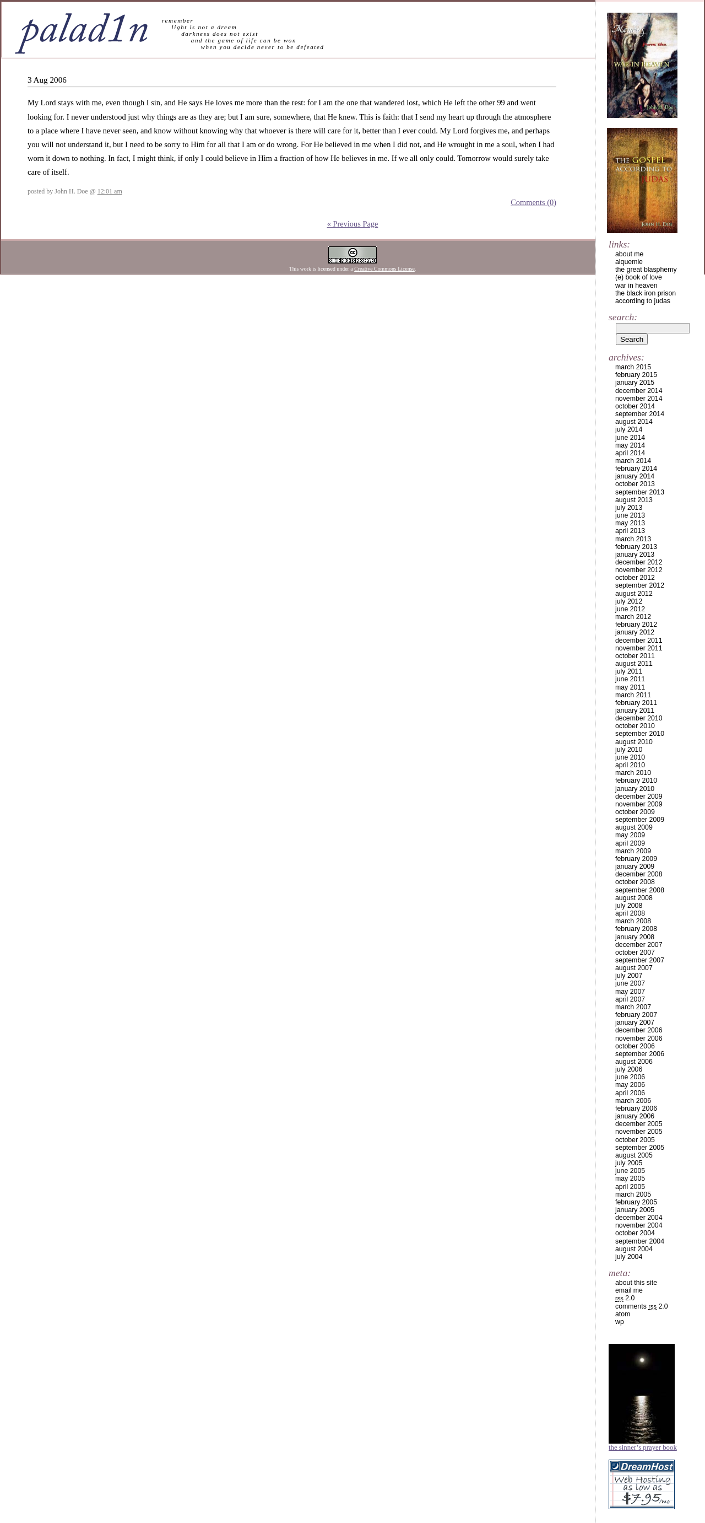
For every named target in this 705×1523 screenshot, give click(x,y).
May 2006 (630, 1085)
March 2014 (633, 461)
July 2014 (628, 429)
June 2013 (630, 515)
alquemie (629, 262)
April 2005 (630, 1187)
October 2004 (635, 1233)
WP (619, 1322)
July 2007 (628, 976)
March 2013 (633, 539)
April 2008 (630, 913)
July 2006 (628, 1069)
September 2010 (639, 734)
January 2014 (634, 476)
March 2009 (633, 851)
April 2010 (630, 765)
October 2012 (635, 578)
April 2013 (630, 531)
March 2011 (633, 695)
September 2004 (639, 1241)
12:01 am (109, 191)
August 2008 (634, 898)
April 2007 (630, 999)
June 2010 (630, 757)
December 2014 (639, 391)
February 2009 (636, 859)
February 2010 (636, 780)
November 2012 (639, 570)
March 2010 (633, 773)
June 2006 (630, 1077)
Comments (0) (533, 202)
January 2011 (634, 710)
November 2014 (639, 398)
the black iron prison (645, 293)
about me (629, 254)
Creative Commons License (384, 269)
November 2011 (639, 648)
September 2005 (639, 1147)
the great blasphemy (646, 269)
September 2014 (639, 414)
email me (629, 1290)
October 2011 (635, 656)
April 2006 (630, 1093)
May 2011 (630, 687)
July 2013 (628, 508)
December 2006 (639, 1030)
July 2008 (628, 906)
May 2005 (630, 1178)
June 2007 (630, 983)
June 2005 (630, 1171)
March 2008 (633, 921)
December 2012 (639, 562)
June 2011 (630, 679)
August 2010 (634, 742)
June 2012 (630, 609)
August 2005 (634, 1155)
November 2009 (639, 804)
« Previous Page (352, 223)
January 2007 (634, 1022)
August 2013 (634, 500)
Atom (622, 1314)
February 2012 (636, 624)
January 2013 (634, 554)
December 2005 (639, 1124)
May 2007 (630, 991)
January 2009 (634, 866)
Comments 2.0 (641, 1306)
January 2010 (634, 789)
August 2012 (634, 594)
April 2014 (630, 453)
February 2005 (636, 1202)
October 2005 (635, 1140)
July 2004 (628, 1257)
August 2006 (634, 1061)
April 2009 (630, 843)
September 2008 (639, 890)
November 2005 (639, 1131)
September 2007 (639, 960)
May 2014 (630, 445)
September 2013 (639, 492)
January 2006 (634, 1116)
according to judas (642, 301)
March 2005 (633, 1194)
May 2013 (630, 523)
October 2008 (635, 882)
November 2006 (639, 1038)
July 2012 (628, 601)
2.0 (624, 1298)
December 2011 (639, 640)
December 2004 (639, 1217)
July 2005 (628, 1163)
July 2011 (628, 671)
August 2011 (634, 664)
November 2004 (639, 1225)
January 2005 (634, 1210)
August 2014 (634, 422)
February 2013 (636, 547)
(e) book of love (638, 277)
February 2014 (636, 468)
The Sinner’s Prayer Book (643, 1447)
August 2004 (634, 1249)
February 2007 (636, 1015)
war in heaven (636, 285)
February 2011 (636, 703)
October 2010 (635, 726)
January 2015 (634, 382)
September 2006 (639, 1054)
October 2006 (635, 1046)
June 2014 (630, 438)
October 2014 (635, 406)
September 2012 (639, 585)
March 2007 (633, 1007)
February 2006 (636, 1108)
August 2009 (634, 827)
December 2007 (639, 945)
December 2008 (639, 874)
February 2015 (636, 375)
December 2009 (639, 796)
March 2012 (633, 617)
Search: (623, 316)
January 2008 (634, 937)
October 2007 (635, 952)
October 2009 (635, 812)
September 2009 (639, 820)
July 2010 (628, 750)
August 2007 (634, 968)
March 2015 (633, 367)
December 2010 (639, 718)
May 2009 (630, 835)
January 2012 (634, 632)
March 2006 (633, 1101)
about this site (636, 1283)
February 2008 (636, 929)
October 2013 (635, 484)
